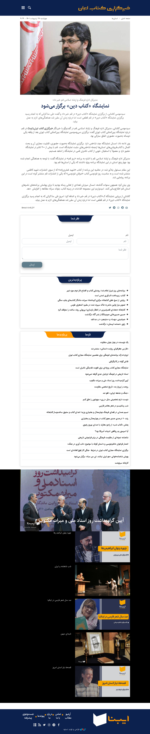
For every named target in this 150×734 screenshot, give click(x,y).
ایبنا (104, 9)
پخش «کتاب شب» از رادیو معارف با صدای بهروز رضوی (105, 425)
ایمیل (71, 235)
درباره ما (49, 716)
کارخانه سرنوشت (121, 463)
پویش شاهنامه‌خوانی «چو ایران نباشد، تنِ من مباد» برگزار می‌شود (101, 456)
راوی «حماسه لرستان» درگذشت (112, 324)
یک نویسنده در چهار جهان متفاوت (114, 342)
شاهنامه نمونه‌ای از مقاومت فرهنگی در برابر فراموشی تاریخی (103, 437)
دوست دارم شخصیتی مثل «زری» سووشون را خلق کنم (105, 399)
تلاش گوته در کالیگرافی (118, 361)
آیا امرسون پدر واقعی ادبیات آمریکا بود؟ (111, 431)
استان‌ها (115, 18)
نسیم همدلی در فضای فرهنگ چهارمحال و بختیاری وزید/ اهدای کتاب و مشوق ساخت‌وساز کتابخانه (87, 412)
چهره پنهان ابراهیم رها (62, 532)
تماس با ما (58, 716)
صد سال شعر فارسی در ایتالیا (59, 600)
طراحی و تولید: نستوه (74, 729)
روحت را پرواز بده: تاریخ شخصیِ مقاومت (111, 387)
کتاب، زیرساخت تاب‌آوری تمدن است (110, 295)
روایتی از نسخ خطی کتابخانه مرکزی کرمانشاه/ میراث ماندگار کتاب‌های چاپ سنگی (91, 300)
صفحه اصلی (125, 18)
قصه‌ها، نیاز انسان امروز (61, 667)
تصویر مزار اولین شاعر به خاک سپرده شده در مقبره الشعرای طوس (98, 305)
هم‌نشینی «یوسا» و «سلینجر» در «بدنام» (108, 319)
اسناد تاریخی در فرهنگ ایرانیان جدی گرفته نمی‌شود (106, 374)
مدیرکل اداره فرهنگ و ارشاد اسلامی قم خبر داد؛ (75, 100)
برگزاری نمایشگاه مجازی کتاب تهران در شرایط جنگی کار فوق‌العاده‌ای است (97, 450)
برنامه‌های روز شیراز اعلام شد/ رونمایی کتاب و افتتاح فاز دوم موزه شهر (96, 290)
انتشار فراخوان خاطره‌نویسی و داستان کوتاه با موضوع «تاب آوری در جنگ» (97, 444)
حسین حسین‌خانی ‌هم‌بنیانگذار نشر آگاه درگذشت (105, 314)
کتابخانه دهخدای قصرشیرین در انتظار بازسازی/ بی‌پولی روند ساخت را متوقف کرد (91, 310)
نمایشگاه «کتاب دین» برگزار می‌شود (75, 106)
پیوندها (41, 716)
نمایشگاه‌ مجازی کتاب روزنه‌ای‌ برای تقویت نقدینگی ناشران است (102, 368)
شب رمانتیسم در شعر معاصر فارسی (113, 406)
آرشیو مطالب (68, 716)
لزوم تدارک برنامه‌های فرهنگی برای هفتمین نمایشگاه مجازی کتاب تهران (98, 355)
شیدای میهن (66, 633)
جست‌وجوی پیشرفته (28, 716)
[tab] (88, 334)
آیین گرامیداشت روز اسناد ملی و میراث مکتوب (109, 380)
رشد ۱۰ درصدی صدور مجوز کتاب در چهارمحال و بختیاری (104, 418)
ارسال (32, 265)
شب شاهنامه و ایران (63, 566)
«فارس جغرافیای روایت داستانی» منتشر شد (109, 349)
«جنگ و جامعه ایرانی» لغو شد (115, 393)
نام (127, 235)
